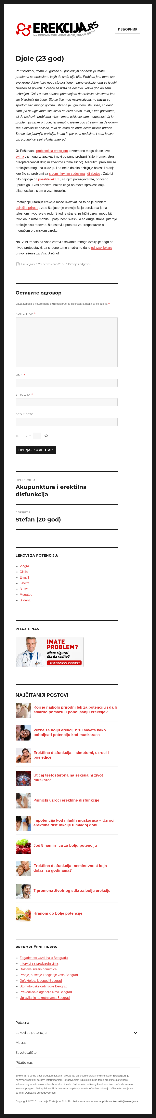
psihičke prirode (27, 207)
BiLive (24, 589)
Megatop (26, 594)
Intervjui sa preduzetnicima (39, 963)
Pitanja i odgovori (79, 264)
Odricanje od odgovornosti (40, 1092)
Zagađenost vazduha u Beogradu (44, 958)
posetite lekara (48, 179)
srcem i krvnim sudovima (67, 173)
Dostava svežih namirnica (38, 969)
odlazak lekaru (101, 247)
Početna (22, 1023)
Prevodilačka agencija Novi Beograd (46, 992)
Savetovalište (26, 1053)
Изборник (127, 29)
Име (21, 375)
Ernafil (24, 577)
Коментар (26, 313)
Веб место (25, 414)
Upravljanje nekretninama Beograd (45, 997)
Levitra (24, 583)
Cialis (24, 572)
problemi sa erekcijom (52, 151)
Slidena (25, 600)
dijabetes (93, 173)
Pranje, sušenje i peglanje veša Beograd (49, 975)
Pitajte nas (24, 1063)
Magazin (22, 1043)
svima (20, 156)
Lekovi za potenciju (31, 1033)
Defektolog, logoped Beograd (41, 980)
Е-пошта (24, 394)
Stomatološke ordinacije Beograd (43, 986)
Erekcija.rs (28, 264)
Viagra (24, 566)
